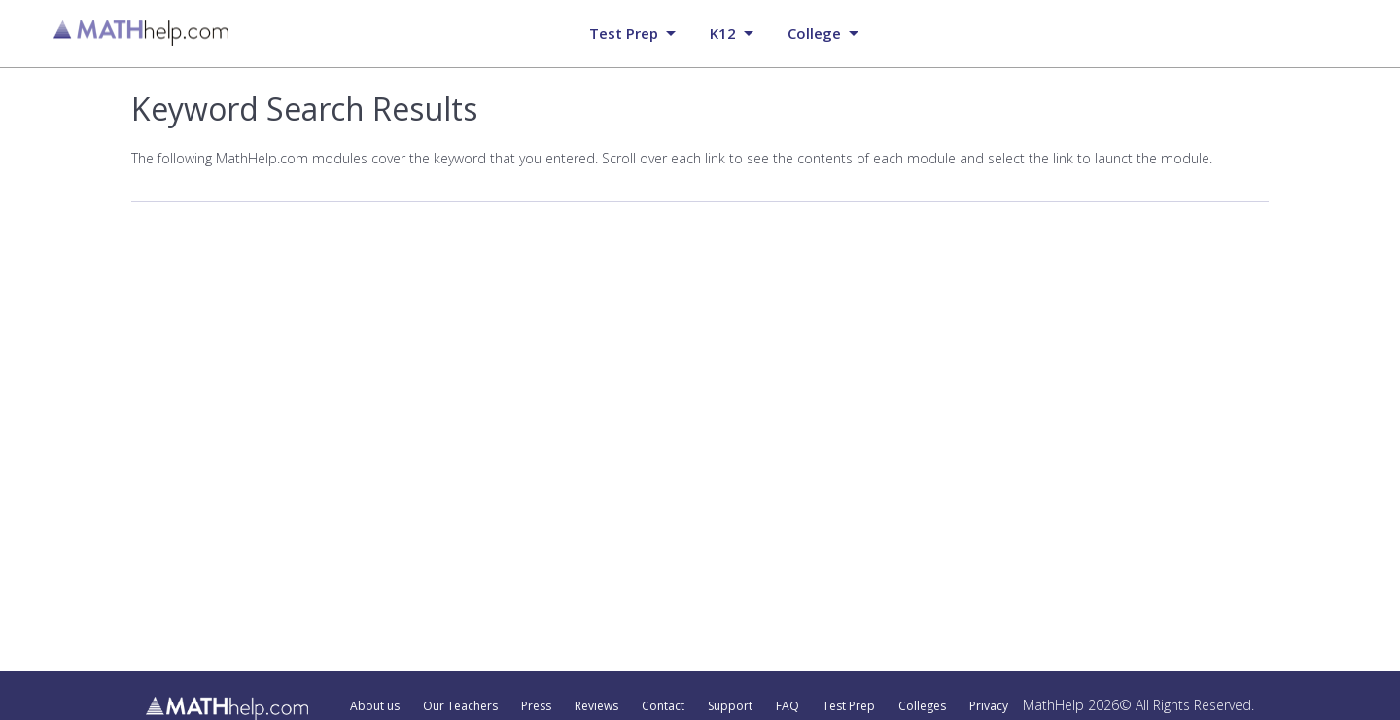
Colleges (922, 706)
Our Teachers (460, 706)
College (814, 33)
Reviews (596, 706)
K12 (723, 33)
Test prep (623, 33)
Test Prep (848, 706)
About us (375, 706)
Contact (663, 706)
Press (536, 706)
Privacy (988, 706)
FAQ (787, 706)
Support (730, 706)
